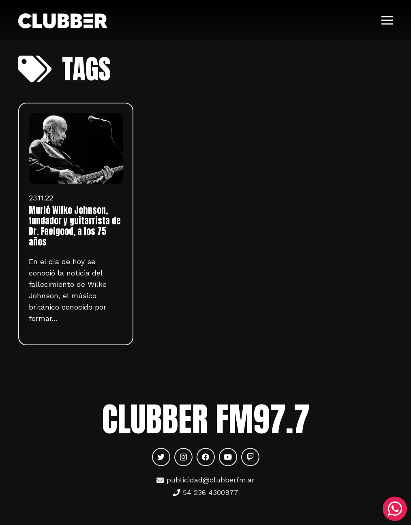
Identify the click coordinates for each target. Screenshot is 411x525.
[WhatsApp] (395, 509)
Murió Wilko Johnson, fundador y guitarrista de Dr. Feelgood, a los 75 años (75, 226)
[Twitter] (161, 457)
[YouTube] (228, 457)
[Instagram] (183, 457)
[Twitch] (250, 457)
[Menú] (387, 20)
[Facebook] (206, 457)
